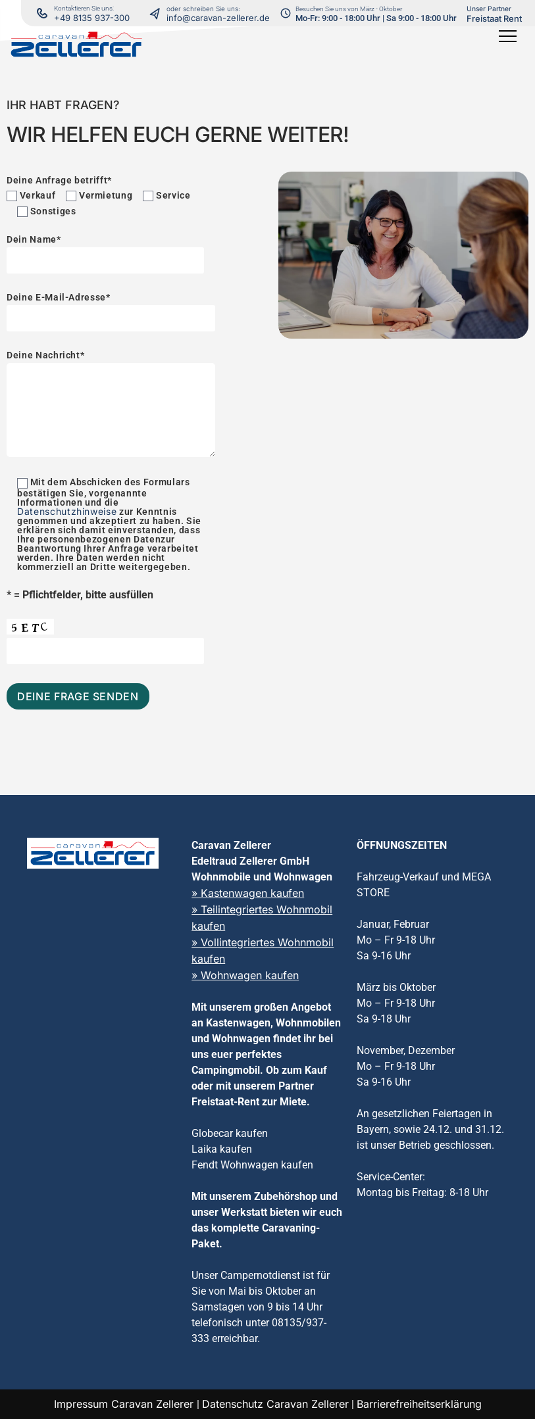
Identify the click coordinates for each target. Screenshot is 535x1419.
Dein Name (105, 250)
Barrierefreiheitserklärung (419, 1403)
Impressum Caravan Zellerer (125, 1403)
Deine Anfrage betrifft (59, 180)
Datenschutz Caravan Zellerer (275, 1403)
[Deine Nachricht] (111, 410)
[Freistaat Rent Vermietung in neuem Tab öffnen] (494, 13)
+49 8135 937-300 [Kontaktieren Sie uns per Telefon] (92, 17)
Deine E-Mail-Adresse (111, 308)
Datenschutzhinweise (66, 511)
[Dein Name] (105, 260)
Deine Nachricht (111, 406)
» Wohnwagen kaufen (245, 975)
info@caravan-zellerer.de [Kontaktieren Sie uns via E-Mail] (218, 17)
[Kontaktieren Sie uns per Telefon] (157, 13)
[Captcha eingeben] (105, 651)
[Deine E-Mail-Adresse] (111, 318)
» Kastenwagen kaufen (247, 893)
